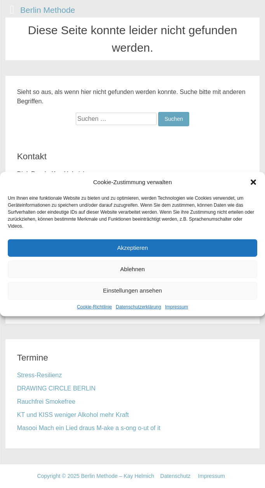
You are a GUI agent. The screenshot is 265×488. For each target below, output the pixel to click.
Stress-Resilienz (39, 375)
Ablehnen (132, 269)
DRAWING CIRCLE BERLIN (56, 388)
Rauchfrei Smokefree (46, 401)
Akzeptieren (132, 247)
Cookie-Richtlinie (94, 306)
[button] (253, 182)
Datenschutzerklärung (138, 306)
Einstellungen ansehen (132, 290)
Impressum (176, 306)
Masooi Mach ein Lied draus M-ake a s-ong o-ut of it (88, 428)
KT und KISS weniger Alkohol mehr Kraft (73, 414)
